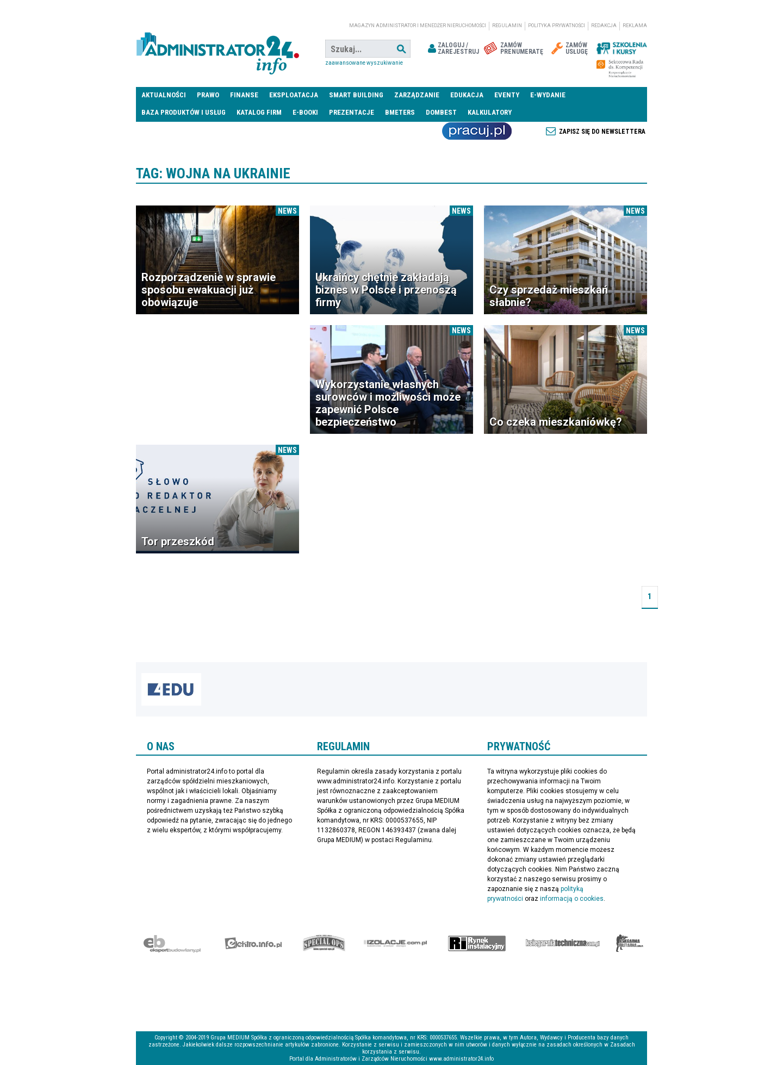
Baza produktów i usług (183, 112)
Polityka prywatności (556, 25)
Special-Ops (324, 943)
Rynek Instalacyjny (477, 943)
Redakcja (604, 25)
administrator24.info (217, 49)
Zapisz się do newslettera (602, 131)
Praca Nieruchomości (477, 131)
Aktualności (163, 95)
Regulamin (507, 25)
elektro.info (253, 943)
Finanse (244, 95)
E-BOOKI (305, 112)
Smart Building (356, 95)
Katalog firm (259, 112)
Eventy (506, 95)
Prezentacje (351, 112)
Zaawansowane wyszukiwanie (364, 63)
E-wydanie (548, 95)
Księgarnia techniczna (563, 943)
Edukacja (466, 95)
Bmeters (400, 112)
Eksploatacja (293, 95)
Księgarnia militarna (629, 943)
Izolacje (395, 943)
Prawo (208, 95)
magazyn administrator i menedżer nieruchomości (417, 25)
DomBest (441, 112)
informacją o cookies (572, 898)
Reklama (635, 25)
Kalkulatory (490, 112)
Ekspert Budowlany (172, 943)
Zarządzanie (416, 95)
